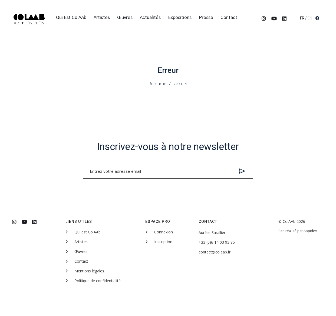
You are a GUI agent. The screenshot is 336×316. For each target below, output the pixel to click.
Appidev (310, 231)
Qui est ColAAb (71, 17)
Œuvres (125, 17)
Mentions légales (84, 270)
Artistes (102, 17)
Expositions (180, 17)
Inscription (158, 241)
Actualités (150, 17)
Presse (206, 17)
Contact (228, 17)
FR (302, 18)
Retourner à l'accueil (167, 84)
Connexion (159, 231)
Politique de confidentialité (93, 280)
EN (310, 18)
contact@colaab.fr (214, 252)
